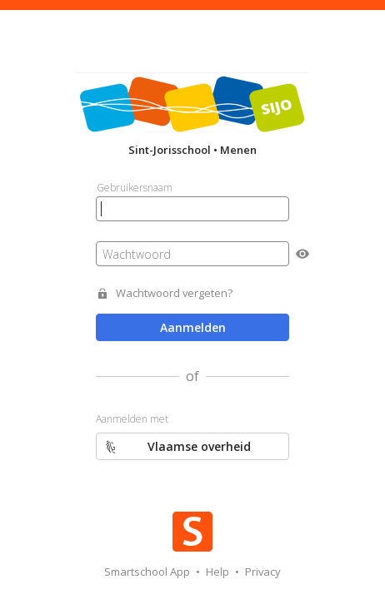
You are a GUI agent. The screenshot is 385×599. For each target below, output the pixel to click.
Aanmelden (193, 327)
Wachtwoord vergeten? (174, 293)
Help (219, 571)
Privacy (263, 571)
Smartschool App (148, 571)
